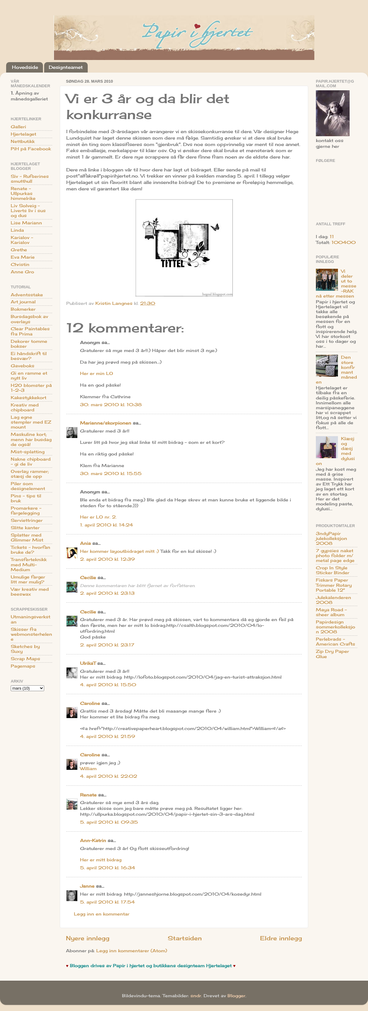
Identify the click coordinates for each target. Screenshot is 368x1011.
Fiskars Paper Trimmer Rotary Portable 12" (334, 585)
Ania (85, 543)
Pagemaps (23, 666)
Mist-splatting (27, 451)
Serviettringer (27, 520)
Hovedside (25, 67)
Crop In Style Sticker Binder (332, 570)
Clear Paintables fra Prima (30, 331)
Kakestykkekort (28, 397)
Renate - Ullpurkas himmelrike (23, 193)
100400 (344, 242)
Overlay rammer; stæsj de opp (30, 474)
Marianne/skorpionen (105, 423)
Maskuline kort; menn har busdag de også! (31, 439)
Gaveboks (22, 365)
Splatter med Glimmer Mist (27, 537)
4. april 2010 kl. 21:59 (107, 736)
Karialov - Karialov (22, 240)
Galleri (18, 126)
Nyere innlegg (87, 938)
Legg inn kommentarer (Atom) (131, 950)
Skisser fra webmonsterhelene (31, 634)
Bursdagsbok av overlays (29, 319)
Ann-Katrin (93, 840)
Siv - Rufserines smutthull (30, 179)
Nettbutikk (23, 141)
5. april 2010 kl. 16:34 (107, 867)
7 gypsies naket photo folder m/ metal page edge (335, 555)
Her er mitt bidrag (100, 859)
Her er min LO (96, 373)
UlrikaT (88, 663)
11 (332, 236)
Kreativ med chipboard (25, 407)
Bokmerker (23, 309)
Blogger (236, 995)
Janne (87, 886)
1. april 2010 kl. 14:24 (106, 524)
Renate (88, 794)
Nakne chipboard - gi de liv (31, 461)
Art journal (23, 301)
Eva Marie (23, 257)
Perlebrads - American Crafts (335, 641)
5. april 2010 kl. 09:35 (109, 822)
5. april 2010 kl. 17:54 (107, 902)
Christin (20, 264)
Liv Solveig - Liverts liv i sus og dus (28, 210)
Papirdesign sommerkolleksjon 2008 (335, 627)
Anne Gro (22, 271)
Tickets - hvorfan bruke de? (30, 550)
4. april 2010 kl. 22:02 (108, 776)
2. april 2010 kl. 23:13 (107, 593)
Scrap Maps (25, 658)
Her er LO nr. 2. (98, 517)
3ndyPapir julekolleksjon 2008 (331, 538)
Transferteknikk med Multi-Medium (29, 564)
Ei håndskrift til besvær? (29, 356)
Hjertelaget (23, 134)
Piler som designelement (28, 486)
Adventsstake (27, 294)
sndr (195, 995)
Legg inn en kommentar (101, 914)
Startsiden (185, 938)
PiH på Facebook (31, 148)
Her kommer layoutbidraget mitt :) (119, 551)
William (88, 768)
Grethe (19, 249)
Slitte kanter (25, 527)
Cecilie (88, 577)
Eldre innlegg (281, 938)
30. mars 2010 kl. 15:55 (111, 473)
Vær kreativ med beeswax (30, 592)
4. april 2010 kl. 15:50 (108, 684)
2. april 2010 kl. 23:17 (107, 644)
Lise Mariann (26, 222)
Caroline (90, 703)
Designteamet (66, 67)
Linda (17, 230)
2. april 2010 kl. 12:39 (107, 559)
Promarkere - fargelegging (26, 510)
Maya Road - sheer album (331, 612)
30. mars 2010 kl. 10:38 (111, 404)
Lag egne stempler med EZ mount (31, 422)
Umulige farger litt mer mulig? (28, 579)
